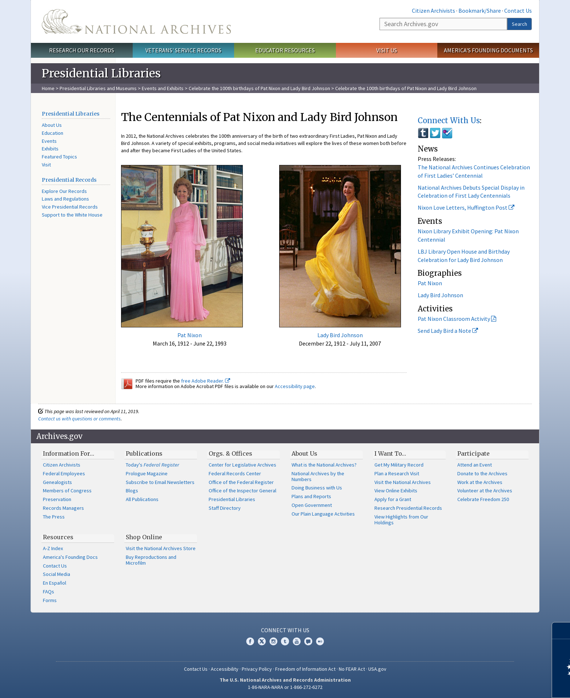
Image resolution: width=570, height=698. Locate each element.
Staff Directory (225, 508)
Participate (473, 453)
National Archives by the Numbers (318, 476)
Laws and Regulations (65, 198)
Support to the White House (72, 214)
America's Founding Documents (488, 50)
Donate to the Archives (482, 473)
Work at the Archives (479, 482)
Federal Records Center (235, 473)
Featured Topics (59, 156)
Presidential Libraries (71, 113)
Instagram (273, 641)
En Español (54, 583)
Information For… (68, 453)
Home (48, 88)
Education (52, 133)
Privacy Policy (257, 669)
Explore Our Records (64, 191)
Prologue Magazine (147, 473)
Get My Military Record (399, 464)
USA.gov (377, 669)
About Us (52, 125)
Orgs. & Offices (230, 453)
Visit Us (386, 50)
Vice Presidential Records (70, 206)
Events (49, 141)
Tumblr (285, 641)
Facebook (250, 641)
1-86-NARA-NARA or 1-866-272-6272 (285, 687)
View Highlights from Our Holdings (401, 519)
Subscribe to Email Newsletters (160, 482)
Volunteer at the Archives (484, 490)
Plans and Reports (311, 496)
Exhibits (50, 148)
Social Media (56, 574)
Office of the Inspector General (242, 490)
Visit (46, 164)
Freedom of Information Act (305, 669)
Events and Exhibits (163, 88)
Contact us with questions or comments (79, 418)
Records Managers (63, 508)
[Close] (561, 630)
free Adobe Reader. (205, 381)
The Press (54, 516)
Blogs (132, 490)
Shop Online (144, 537)
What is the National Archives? (324, 464)
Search (519, 24)
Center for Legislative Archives (242, 464)
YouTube (296, 641)
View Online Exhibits (395, 490)
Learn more (505, 685)
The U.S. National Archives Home (136, 21)
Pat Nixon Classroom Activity (454, 318)
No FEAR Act (352, 669)
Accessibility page (295, 386)
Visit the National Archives (402, 482)
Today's (152, 464)
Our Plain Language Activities (323, 514)
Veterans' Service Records (183, 50)
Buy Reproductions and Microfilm (151, 560)
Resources (58, 537)
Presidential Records (69, 180)
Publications (144, 453)
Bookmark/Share (479, 10)
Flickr (320, 641)
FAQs (48, 591)
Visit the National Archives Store (161, 548)
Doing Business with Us (317, 487)
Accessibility (224, 669)
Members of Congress (67, 490)
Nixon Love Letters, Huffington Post (466, 207)
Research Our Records (81, 50)
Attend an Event (474, 464)
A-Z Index (53, 548)
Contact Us (518, 10)
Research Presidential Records (408, 508)
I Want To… (390, 453)
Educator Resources (285, 50)
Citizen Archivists (433, 10)
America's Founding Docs (70, 557)
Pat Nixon (189, 335)
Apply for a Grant (392, 499)
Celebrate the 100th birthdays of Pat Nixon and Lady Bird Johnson (259, 88)
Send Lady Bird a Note (448, 330)
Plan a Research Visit (396, 473)
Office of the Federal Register (241, 482)
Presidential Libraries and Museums (98, 88)
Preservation (57, 499)
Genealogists (57, 482)
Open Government (312, 505)
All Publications (142, 499)
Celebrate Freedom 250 (483, 499)
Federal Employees (64, 473)
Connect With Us (449, 120)
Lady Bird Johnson (340, 335)
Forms (50, 600)
